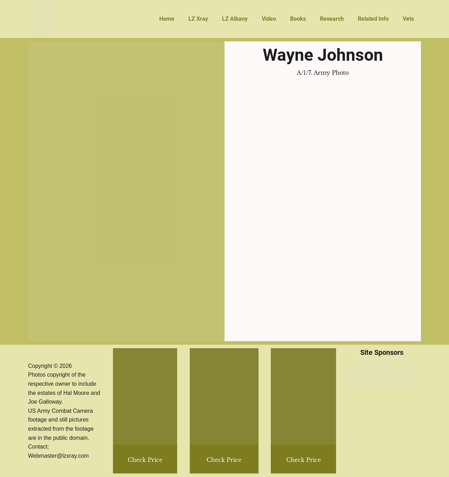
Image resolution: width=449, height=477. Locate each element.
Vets (408, 18)
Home (166, 18)
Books (298, 18)
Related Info (373, 18)
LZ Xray (198, 18)
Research (332, 18)
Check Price (303, 459)
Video (269, 18)
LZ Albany (235, 18)
